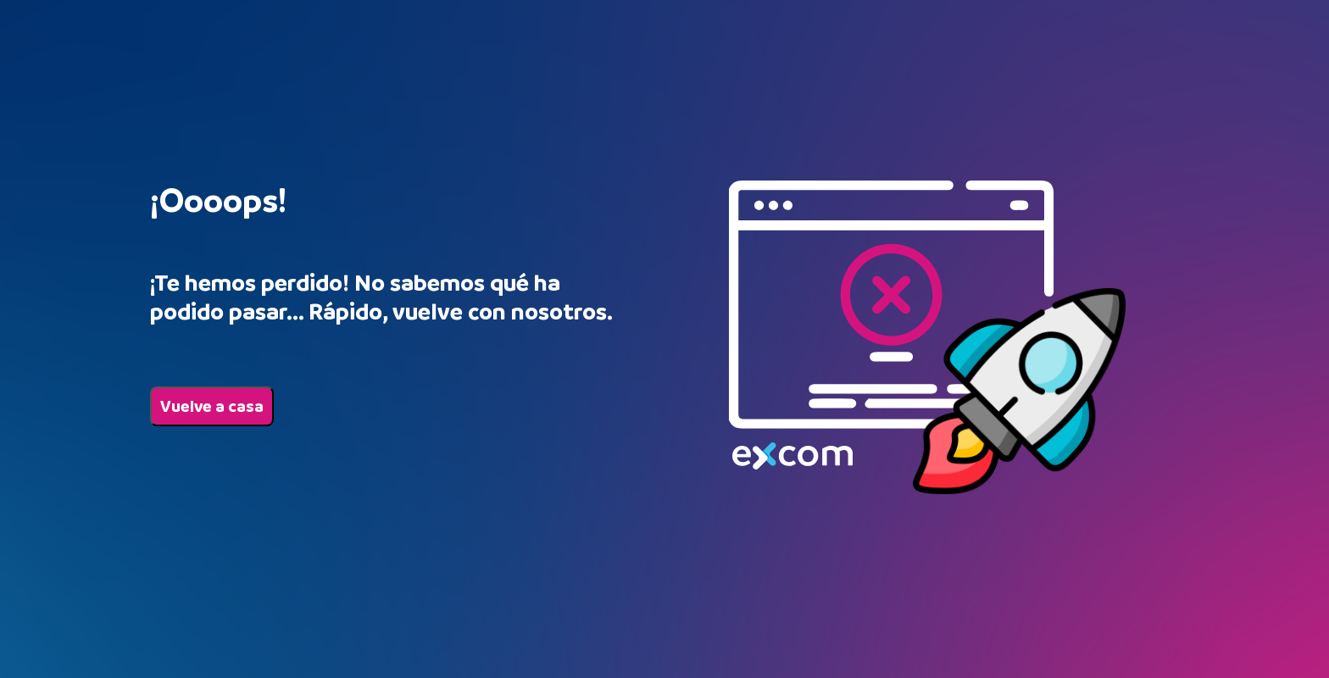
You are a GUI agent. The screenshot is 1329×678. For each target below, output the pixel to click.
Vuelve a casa (212, 406)
